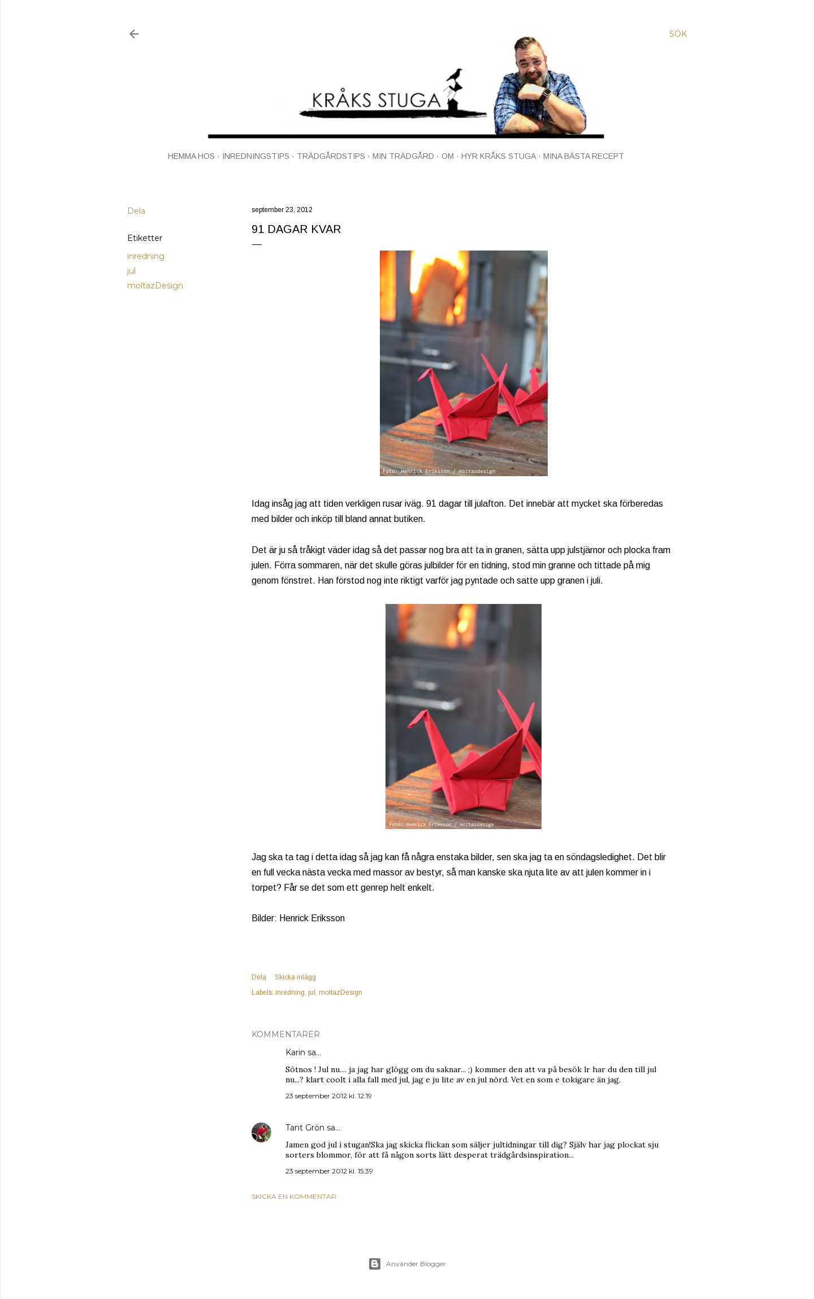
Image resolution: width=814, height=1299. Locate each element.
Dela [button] (136, 211)
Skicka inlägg (295, 977)
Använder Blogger (407, 1264)
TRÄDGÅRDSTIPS (331, 156)
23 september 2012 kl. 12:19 (328, 1095)
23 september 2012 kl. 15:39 (329, 1171)
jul (131, 271)
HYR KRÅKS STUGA (498, 156)
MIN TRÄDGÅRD (403, 156)
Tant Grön (304, 1128)
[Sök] (678, 34)
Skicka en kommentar (294, 1196)
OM (447, 156)
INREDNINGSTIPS (255, 156)
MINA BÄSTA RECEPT (583, 156)
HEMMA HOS (191, 156)
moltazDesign (155, 285)
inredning (145, 256)
